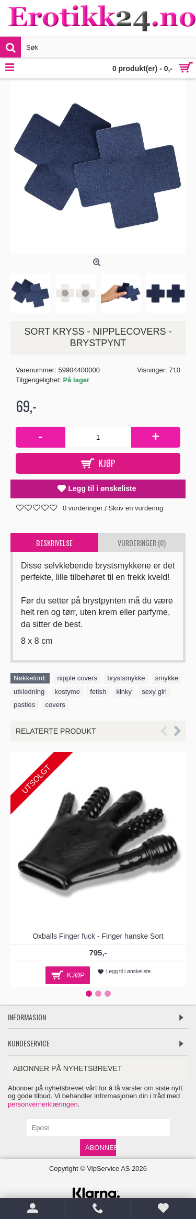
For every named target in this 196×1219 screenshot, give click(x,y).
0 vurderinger (83, 508)
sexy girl (154, 692)
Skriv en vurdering (135, 508)
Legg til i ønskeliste (102, 488)
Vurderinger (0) (142, 542)
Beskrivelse (54, 542)
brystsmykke (126, 678)
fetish (98, 692)
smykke (166, 678)
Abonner (100, 1148)
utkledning (29, 692)
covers (55, 705)
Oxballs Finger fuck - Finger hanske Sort (98, 936)
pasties (24, 705)
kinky (124, 692)
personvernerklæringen (43, 1104)
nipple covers (77, 678)
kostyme (67, 692)
